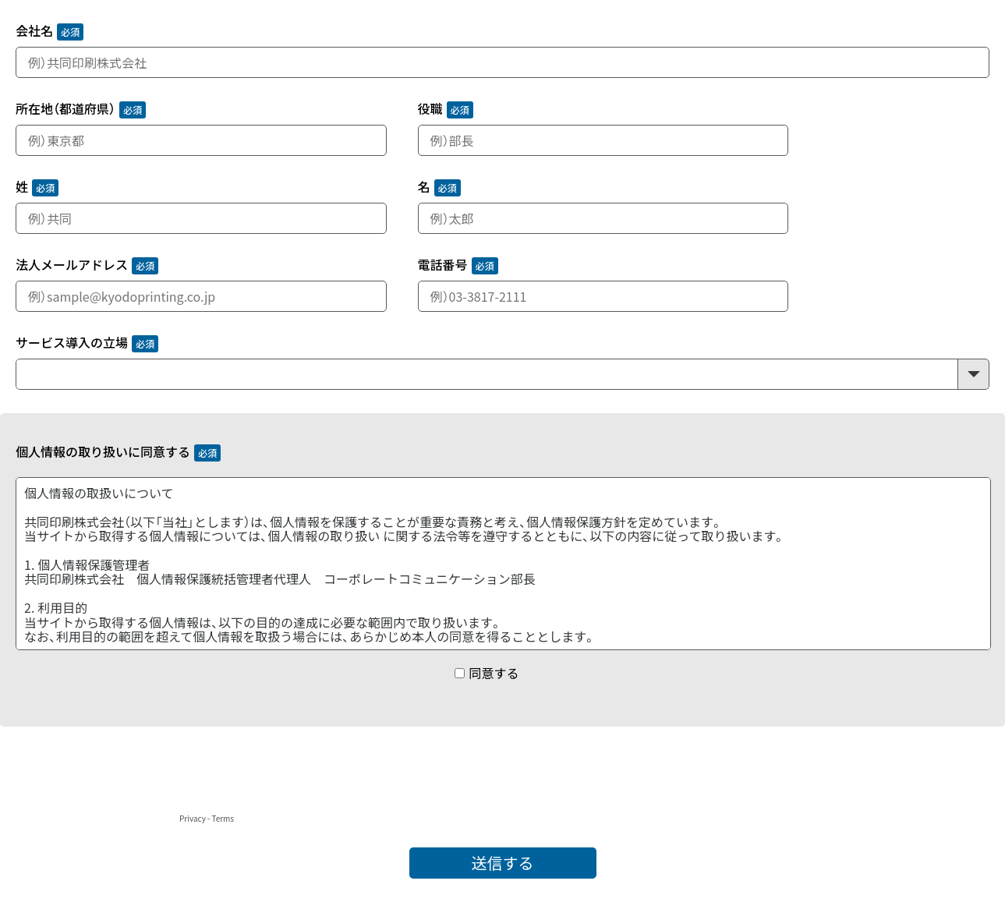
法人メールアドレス (72, 265)
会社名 (34, 31)
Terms (222, 818)
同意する (493, 672)
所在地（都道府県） (65, 109)
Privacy (192, 818)
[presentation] (118, 780)
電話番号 (443, 265)
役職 (430, 109)
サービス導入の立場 (72, 343)
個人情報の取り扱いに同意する (103, 452)
